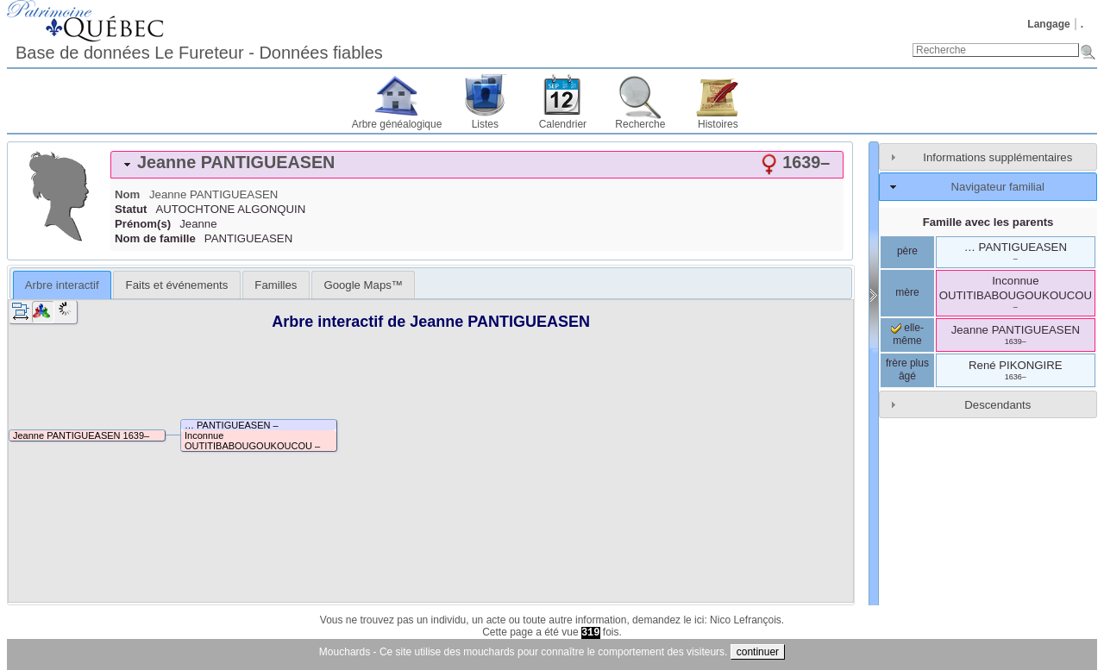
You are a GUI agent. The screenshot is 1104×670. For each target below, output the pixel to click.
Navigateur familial (997, 186)
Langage (1048, 24)
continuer (758, 652)
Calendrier (562, 124)
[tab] (477, 164)
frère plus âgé (907, 370)
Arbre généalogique (397, 124)
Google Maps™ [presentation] (363, 285)
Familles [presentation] (275, 285)
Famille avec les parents (988, 222)
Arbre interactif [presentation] (62, 285)
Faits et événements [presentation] (177, 285)
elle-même (907, 335)
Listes (485, 124)
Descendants (997, 404)
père (907, 251)
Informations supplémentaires (997, 157)
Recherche (640, 124)
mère (907, 292)
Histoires (718, 124)
